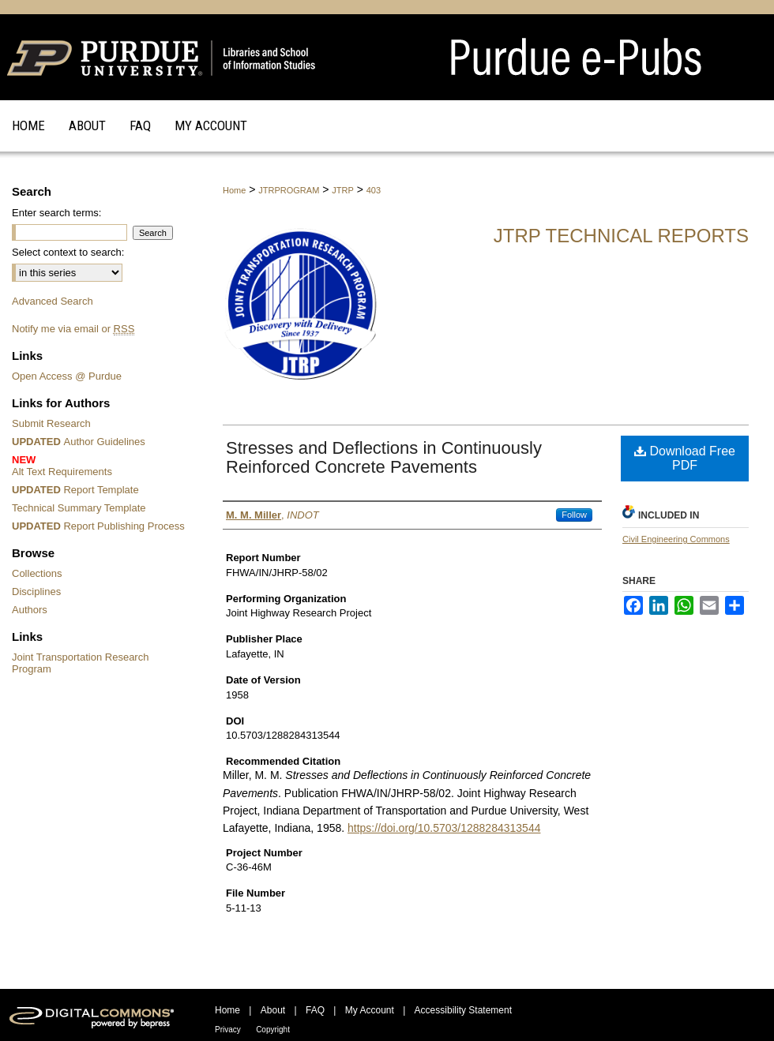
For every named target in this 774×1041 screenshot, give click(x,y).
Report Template (75, 490)
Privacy (228, 1029)
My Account (369, 1010)
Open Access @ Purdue (67, 376)
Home (234, 190)
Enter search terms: (56, 213)
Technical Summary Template (79, 508)
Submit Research (51, 423)
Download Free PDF (684, 458)
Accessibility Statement (463, 1010)
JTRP (343, 190)
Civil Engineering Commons (676, 539)
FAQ (315, 1010)
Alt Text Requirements (101, 465)
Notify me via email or (73, 329)
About (273, 1010)
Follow (574, 514)
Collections (37, 573)
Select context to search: (68, 252)
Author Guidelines (78, 441)
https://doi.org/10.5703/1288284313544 (444, 828)
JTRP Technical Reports (621, 235)
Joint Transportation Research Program (80, 663)
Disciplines (36, 591)
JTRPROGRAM (288, 190)
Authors (29, 610)
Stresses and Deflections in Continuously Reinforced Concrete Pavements (384, 457)
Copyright (273, 1029)
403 (373, 190)
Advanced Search (52, 301)
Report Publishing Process (98, 526)
